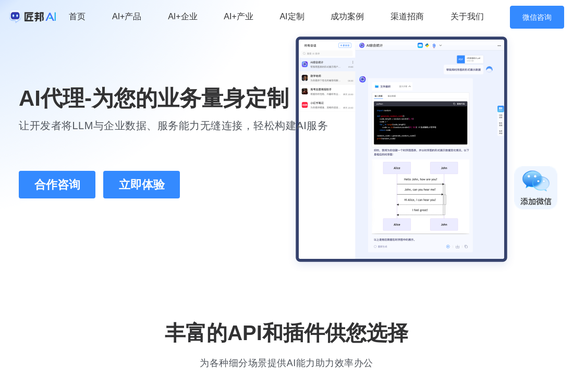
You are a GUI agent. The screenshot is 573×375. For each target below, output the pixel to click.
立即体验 (142, 184)
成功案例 (347, 16)
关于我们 (467, 16)
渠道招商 (407, 16)
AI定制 (291, 16)
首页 (77, 16)
